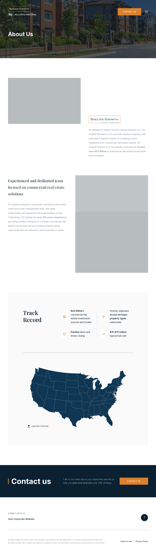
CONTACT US (133, 481)
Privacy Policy (142, 541)
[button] (146, 12)
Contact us (129, 12)
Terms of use (126, 541)
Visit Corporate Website (21, 519)
